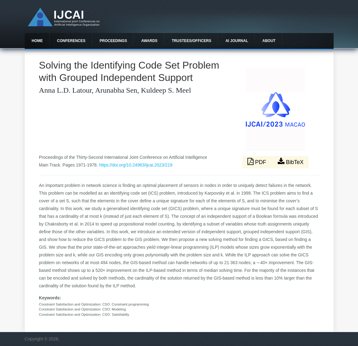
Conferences (71, 41)
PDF (257, 161)
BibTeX (291, 161)
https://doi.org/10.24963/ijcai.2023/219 (135, 164)
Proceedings (113, 41)
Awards (149, 41)
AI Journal (236, 41)
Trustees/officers (191, 41)
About (269, 41)
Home (37, 41)
